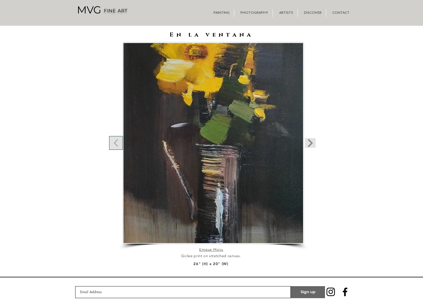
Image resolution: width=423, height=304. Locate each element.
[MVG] (89, 10)
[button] (220, 13)
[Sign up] (308, 292)
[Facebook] (345, 292)
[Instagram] (330, 292)
